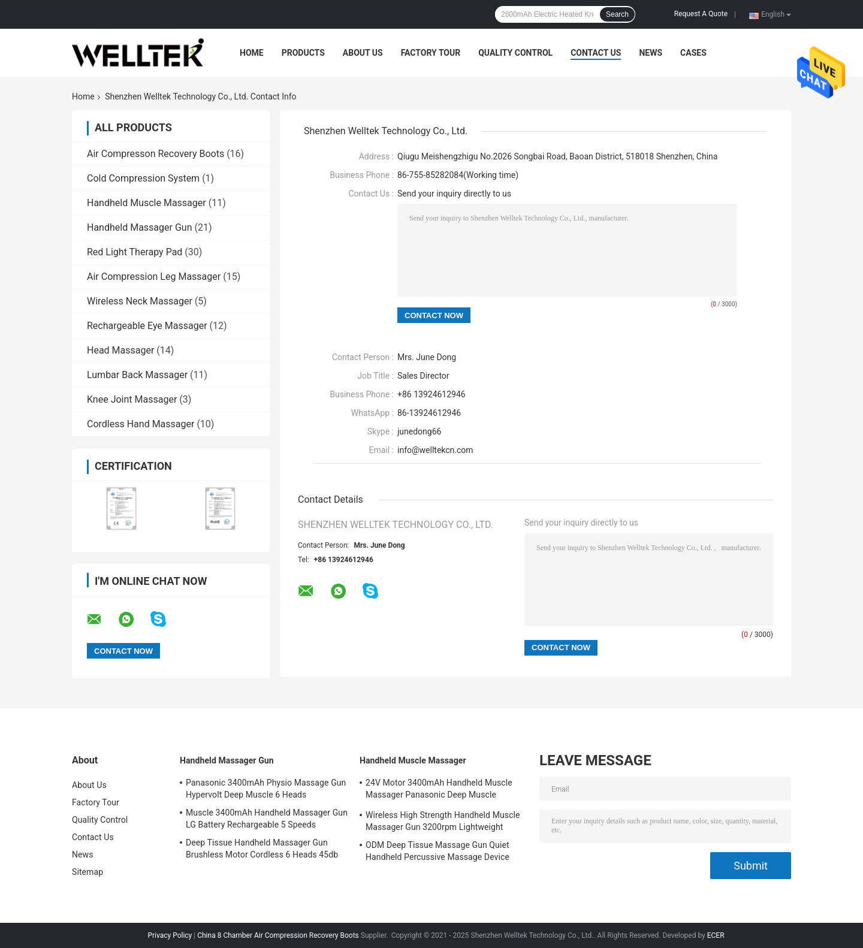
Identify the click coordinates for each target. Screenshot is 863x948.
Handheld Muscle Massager (146, 203)
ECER (716, 935)
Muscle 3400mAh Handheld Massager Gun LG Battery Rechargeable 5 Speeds (267, 818)
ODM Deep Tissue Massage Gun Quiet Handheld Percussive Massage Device (437, 851)
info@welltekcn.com (435, 450)
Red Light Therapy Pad (134, 252)
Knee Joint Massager (132, 399)
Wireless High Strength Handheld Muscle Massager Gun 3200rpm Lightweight (443, 821)
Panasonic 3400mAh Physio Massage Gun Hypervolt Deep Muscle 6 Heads (266, 788)
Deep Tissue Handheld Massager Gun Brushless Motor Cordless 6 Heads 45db (262, 848)
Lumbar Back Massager (137, 375)
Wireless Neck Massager (139, 301)
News (650, 53)
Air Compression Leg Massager (154, 276)
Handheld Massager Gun (139, 227)
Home (252, 53)
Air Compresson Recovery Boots (155, 153)
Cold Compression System (143, 178)
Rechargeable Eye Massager (147, 325)
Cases (693, 53)
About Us (363, 53)
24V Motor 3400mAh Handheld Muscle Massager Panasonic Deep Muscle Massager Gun (439, 790)
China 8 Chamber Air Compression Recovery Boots (278, 935)
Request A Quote (701, 14)
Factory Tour (431, 53)
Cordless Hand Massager (140, 424)
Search (617, 14)
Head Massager (120, 350)
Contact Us (596, 53)
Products (303, 53)
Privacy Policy (169, 935)
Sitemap (87, 872)
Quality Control (515, 53)
